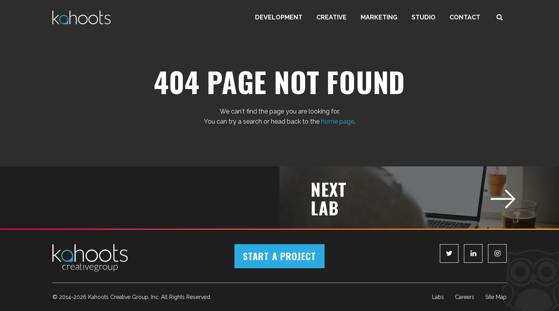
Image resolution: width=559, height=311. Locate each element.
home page (337, 121)
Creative (331, 17)
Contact (465, 17)
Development (278, 17)
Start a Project (279, 256)
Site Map (496, 297)
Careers (464, 297)
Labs (438, 297)
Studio (423, 17)
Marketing (379, 17)
